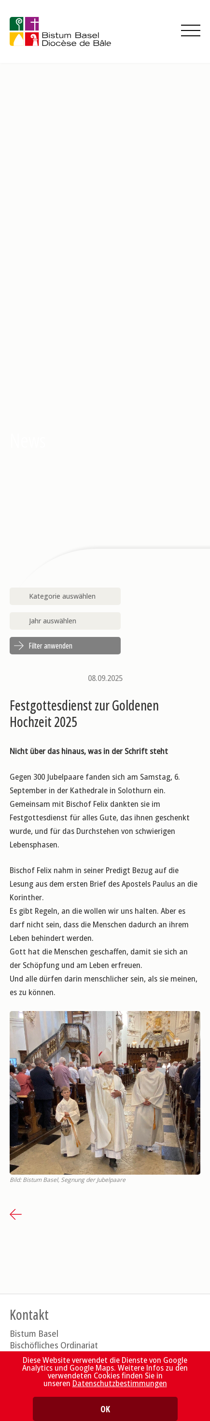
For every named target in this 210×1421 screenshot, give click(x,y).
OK (105, 1409)
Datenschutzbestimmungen (119, 1383)
